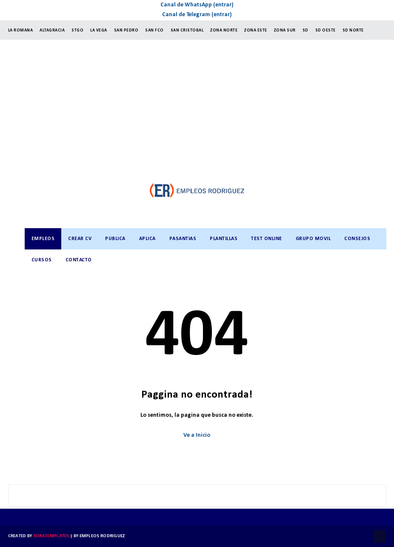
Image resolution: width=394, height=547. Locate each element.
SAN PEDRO (126, 30)
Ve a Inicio (196, 435)
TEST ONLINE (266, 238)
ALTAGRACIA (52, 30)
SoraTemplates (51, 536)
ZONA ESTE (255, 30)
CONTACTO (79, 260)
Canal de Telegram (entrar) (197, 14)
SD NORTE (353, 30)
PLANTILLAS (223, 238)
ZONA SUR (285, 30)
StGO (77, 30)
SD (305, 30)
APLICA (147, 238)
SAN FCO (154, 30)
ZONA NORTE (223, 30)
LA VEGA (98, 30)
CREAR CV (79, 238)
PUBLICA (115, 238)
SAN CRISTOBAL (187, 30)
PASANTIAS (183, 238)
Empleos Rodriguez (102, 536)
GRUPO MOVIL (313, 238)
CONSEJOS (357, 238)
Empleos (43, 238)
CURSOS (41, 260)
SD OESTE (325, 30)
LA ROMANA (20, 30)
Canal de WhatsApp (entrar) (197, 5)
